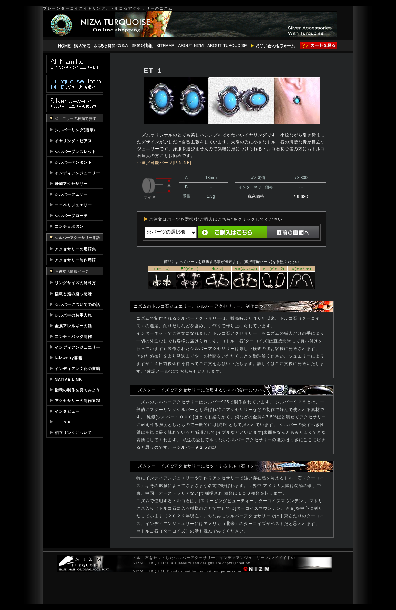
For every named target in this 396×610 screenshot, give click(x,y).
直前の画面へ (293, 232)
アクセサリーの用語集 (75, 249)
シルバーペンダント (73, 162)
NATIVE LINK (68, 379)
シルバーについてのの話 (77, 304)
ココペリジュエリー (73, 205)
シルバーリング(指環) (75, 130)
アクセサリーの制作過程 (77, 401)
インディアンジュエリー (77, 173)
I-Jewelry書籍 (68, 358)
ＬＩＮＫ (63, 422)
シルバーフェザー (71, 194)
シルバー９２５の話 (197, 447)
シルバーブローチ (71, 216)
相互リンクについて (73, 433)
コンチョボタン (69, 226)
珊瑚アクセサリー (71, 184)
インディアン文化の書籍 (77, 368)
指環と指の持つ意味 (73, 294)
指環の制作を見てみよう (77, 390)
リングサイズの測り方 (75, 283)
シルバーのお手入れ (73, 315)
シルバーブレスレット (75, 151)
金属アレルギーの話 (73, 326)
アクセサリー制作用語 (75, 260)
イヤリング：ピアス (73, 141)
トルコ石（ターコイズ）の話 (170, 531)
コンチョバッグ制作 (73, 336)
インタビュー (67, 411)
